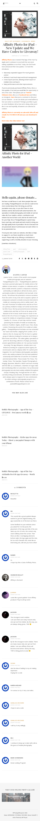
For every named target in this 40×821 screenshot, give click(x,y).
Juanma (13, 592)
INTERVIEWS (11, 815)
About (29, 815)
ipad (14, 249)
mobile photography (18, 251)
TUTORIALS (18, 815)
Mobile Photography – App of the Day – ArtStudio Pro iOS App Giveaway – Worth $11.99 (18, 474)
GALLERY (34, 815)
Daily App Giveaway (12, 41)
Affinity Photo (6, 249)
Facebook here (24, 95)
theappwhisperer (7, 254)
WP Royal (24, 817)
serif (28, 251)
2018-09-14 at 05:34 (15, 577)
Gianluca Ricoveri (17, 703)
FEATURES (24, 815)
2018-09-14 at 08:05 (15, 638)
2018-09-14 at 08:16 (15, 665)
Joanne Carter (6, 251)
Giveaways (26, 41)
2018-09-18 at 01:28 (15, 760)
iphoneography (22, 249)
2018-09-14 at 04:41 (15, 557)
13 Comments (24, 56)
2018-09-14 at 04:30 (15, 513)
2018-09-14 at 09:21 (15, 687)
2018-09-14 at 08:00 (15, 614)
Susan (13, 663)
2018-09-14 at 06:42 (15, 594)
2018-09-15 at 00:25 (15, 705)
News (33, 41)
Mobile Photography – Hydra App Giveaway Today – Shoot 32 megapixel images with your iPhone (19, 440)
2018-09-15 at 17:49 (15, 740)
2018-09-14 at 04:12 (15, 495)
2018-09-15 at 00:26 (15, 722)
